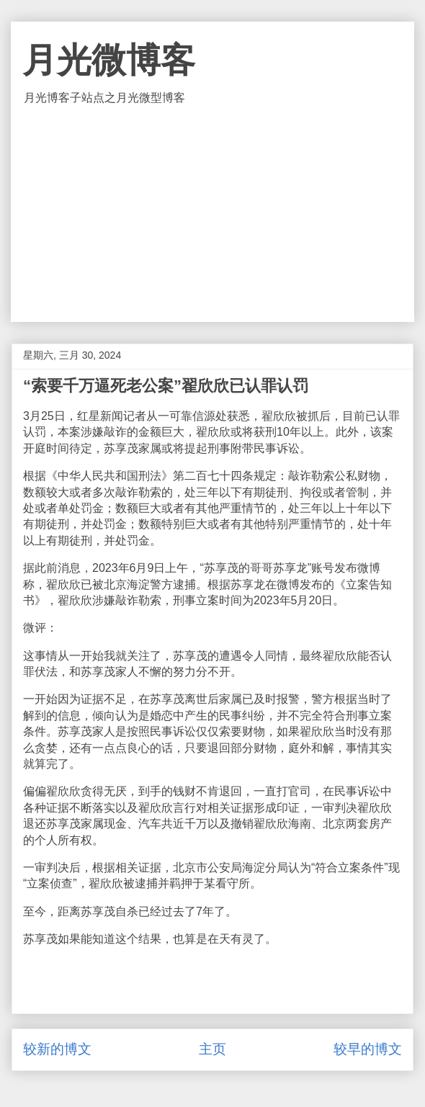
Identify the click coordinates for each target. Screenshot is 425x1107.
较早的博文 (368, 1049)
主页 (212, 1049)
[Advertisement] (212, 214)
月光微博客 (108, 60)
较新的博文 (57, 1049)
